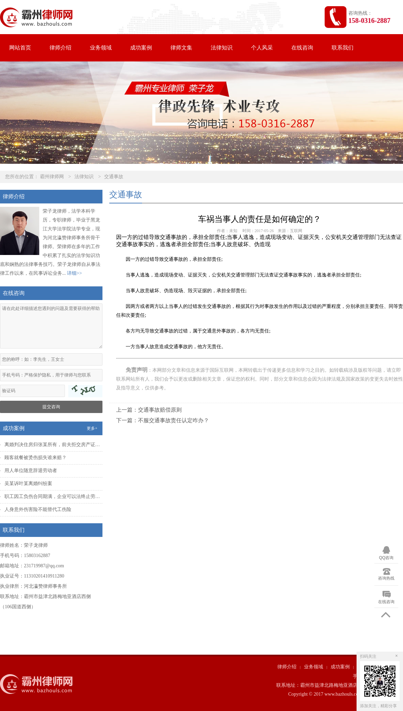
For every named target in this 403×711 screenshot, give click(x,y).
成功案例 (141, 48)
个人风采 (262, 48)
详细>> (74, 273)
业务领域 (101, 48)
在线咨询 (302, 48)
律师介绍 (60, 48)
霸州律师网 (52, 176)
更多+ (92, 428)
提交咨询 (51, 406)
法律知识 (222, 48)
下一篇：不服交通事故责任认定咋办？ (162, 420)
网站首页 (20, 48)
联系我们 (342, 48)
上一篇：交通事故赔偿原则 (149, 410)
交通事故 (113, 176)
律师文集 (181, 48)
